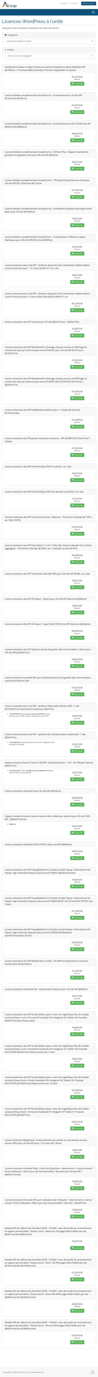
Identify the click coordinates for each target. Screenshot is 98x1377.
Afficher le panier (88, 3)
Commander (77, 83)
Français (64, 3)
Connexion (73, 3)
